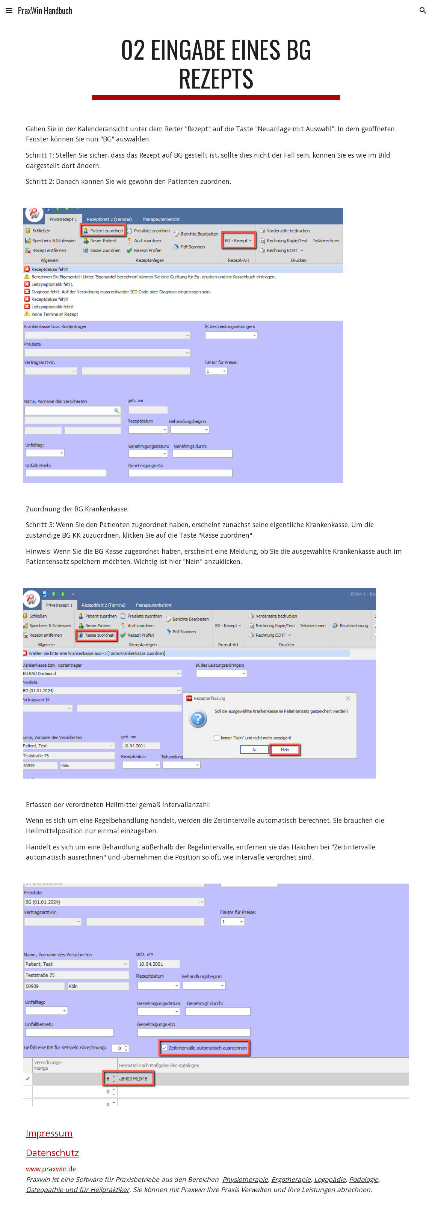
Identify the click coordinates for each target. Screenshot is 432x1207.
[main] (216, 67)
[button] (9, 10)
